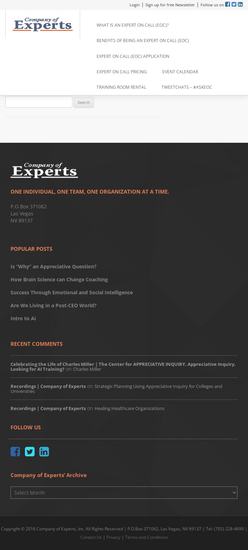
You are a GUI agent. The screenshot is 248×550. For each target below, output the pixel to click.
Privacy (113, 537)
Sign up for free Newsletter (170, 4)
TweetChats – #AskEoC (187, 87)
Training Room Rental (121, 87)
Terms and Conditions (146, 537)
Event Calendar (180, 72)
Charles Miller (87, 369)
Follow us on (213, 4)
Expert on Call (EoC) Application (133, 56)
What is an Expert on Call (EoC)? (133, 25)
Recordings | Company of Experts (48, 386)
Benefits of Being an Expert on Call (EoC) (143, 40)
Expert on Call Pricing (122, 72)
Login (135, 4)
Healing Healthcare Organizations (129, 408)
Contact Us (91, 537)
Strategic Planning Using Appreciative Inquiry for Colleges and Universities (116, 388)
